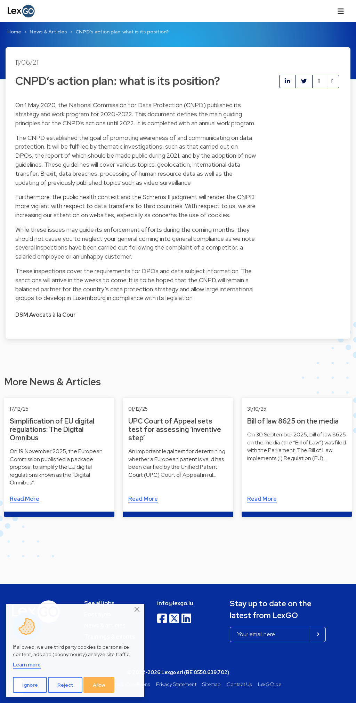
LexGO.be (269, 684)
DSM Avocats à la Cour (45, 314)
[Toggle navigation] (340, 11)
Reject (65, 685)
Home (14, 32)
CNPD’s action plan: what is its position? (122, 32)
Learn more (27, 664)
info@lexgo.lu (175, 603)
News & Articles (48, 32)
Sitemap (211, 684)
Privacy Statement (176, 684)
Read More (24, 499)
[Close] (137, 610)
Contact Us (239, 684)
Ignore (30, 685)
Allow (99, 685)
